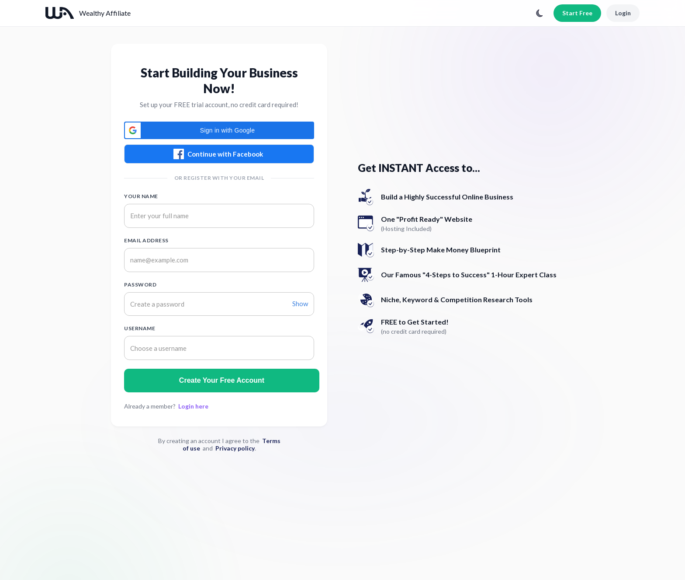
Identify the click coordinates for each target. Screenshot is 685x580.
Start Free (577, 13)
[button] (219, 130)
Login (623, 13)
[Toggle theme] (539, 13)
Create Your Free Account (221, 380)
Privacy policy (235, 448)
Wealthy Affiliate (105, 13)
